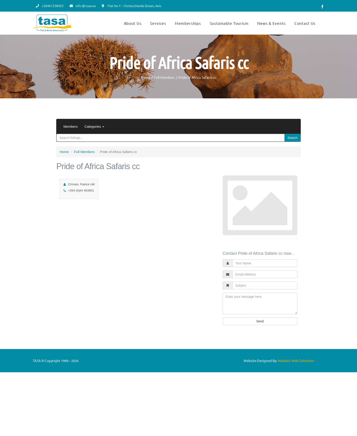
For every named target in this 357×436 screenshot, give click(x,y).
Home (64, 163)
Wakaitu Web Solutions (296, 371)
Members (70, 137)
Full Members (84, 163)
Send (260, 332)
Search (292, 148)
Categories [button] (94, 137)
